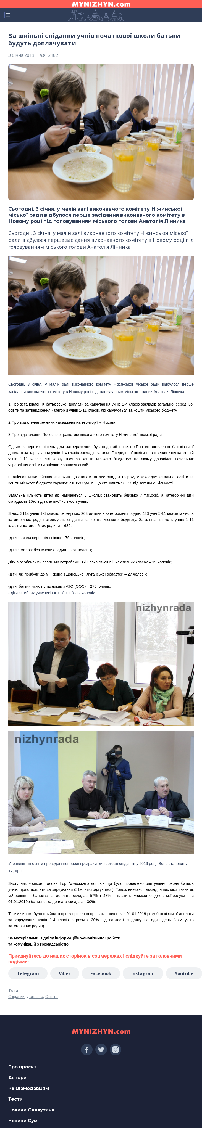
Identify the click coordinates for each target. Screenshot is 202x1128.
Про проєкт (22, 1066)
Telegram (28, 973)
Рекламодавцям (28, 1088)
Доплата (35, 996)
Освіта (51, 996)
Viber (64, 973)
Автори (17, 1077)
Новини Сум (23, 1120)
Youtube (184, 973)
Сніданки (16, 996)
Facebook (100, 973)
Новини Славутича (31, 1110)
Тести (15, 1099)
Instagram (143, 973)
